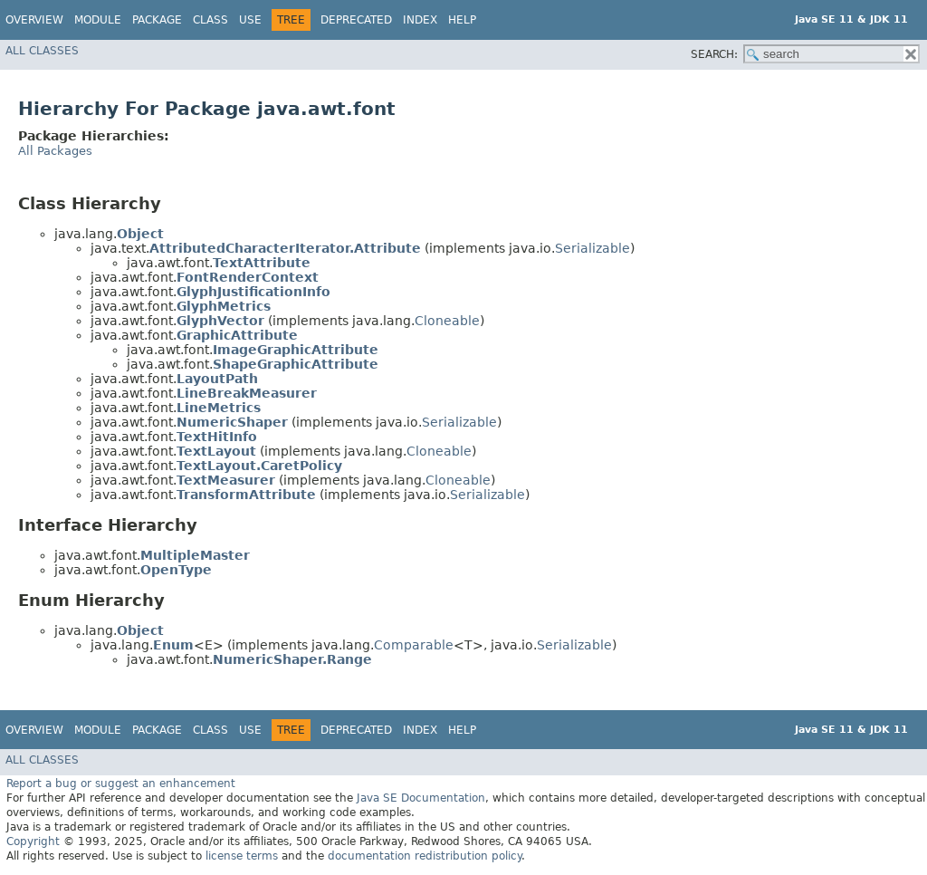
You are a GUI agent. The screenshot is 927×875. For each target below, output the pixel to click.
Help (462, 20)
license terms (241, 856)
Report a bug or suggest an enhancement (120, 783)
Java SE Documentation (421, 798)
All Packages (55, 151)
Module (97, 20)
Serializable (592, 248)
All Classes (42, 50)
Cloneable (447, 320)
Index (420, 20)
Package (157, 20)
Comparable (414, 645)
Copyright (33, 841)
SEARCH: (714, 54)
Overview (34, 20)
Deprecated (356, 20)
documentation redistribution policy (424, 856)
